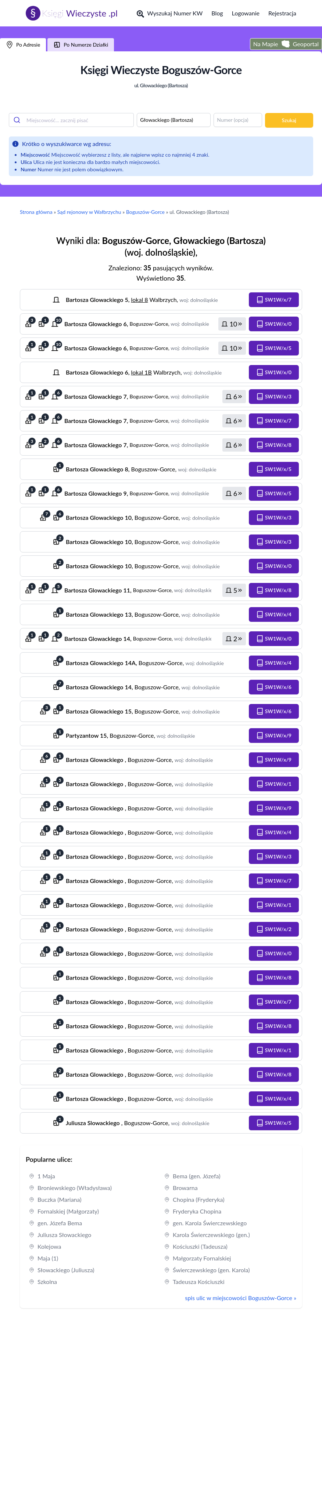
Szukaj (289, 120)
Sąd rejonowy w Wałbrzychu (89, 212)
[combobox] (71, 120)
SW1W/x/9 (273, 735)
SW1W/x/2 (273, 929)
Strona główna (36, 212)
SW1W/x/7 (273, 299)
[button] (274, 299)
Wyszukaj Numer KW (170, 14)
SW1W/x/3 (273, 396)
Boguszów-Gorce (145, 212)
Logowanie (246, 13)
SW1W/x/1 (273, 784)
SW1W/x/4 (273, 614)
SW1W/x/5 (273, 348)
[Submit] (17, 120)
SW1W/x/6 (273, 687)
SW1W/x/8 (273, 445)
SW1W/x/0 (273, 324)
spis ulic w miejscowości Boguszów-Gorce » (240, 1297)
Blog (217, 13)
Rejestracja (282, 13)
